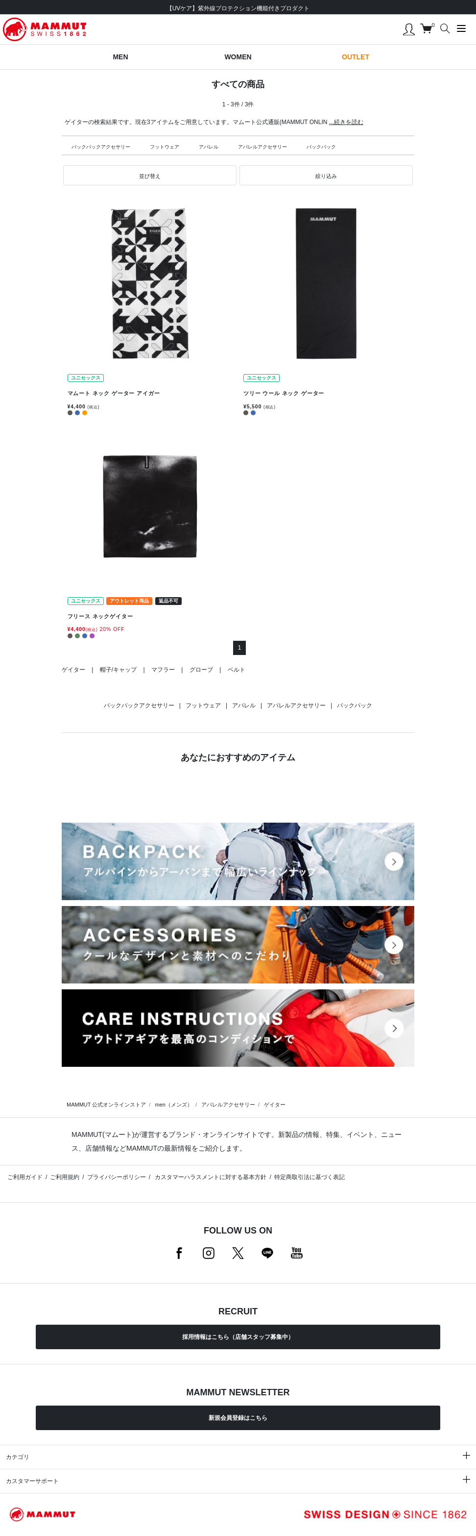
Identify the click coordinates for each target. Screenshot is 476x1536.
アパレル (208, 147)
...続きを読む (346, 122)
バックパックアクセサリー (100, 147)
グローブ (201, 669)
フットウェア (164, 147)
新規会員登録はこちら (238, 1417)
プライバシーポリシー (116, 1177)
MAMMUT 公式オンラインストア (106, 1105)
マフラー (163, 669)
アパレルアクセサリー (262, 147)
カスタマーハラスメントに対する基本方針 (209, 1177)
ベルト (236, 669)
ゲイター (73, 669)
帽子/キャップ (118, 669)
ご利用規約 (64, 1177)
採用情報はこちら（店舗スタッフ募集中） (238, 1337)
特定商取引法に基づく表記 (309, 1177)
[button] (150, 175)
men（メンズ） (173, 1105)
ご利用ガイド (25, 1177)
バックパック (321, 147)
